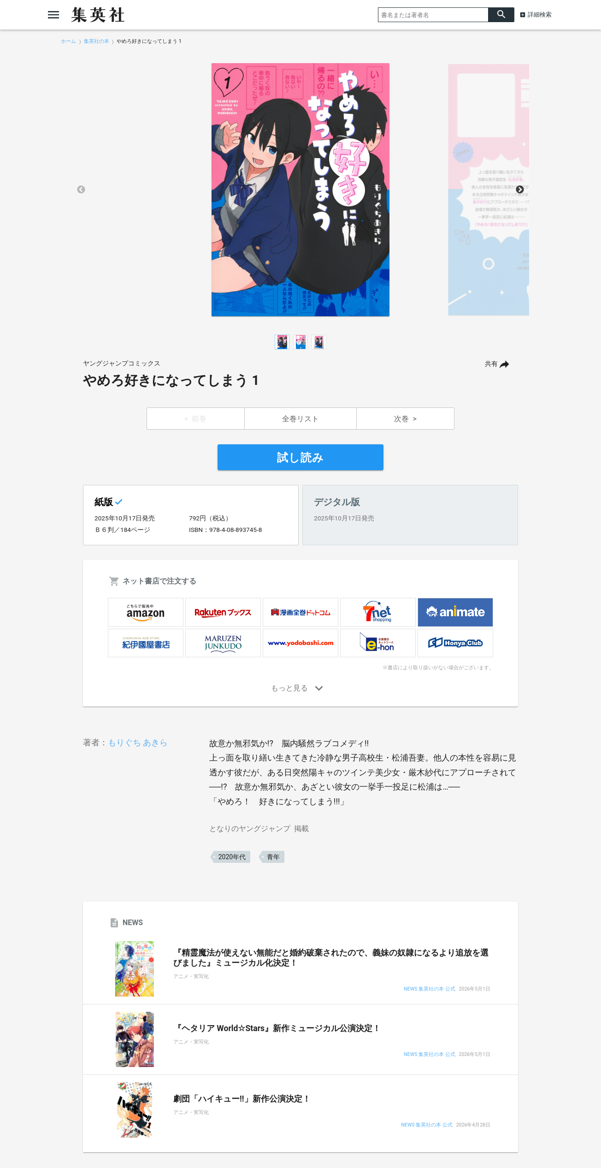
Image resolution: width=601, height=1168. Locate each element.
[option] (300, 190)
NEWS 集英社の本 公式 (429, 989)
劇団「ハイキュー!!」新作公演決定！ (242, 1098)
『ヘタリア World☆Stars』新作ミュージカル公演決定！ (277, 1028)
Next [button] (520, 190)
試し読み (300, 457)
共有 (491, 363)
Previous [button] (81, 190)
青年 (273, 857)
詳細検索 (540, 14)
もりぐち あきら (138, 742)
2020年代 (232, 857)
